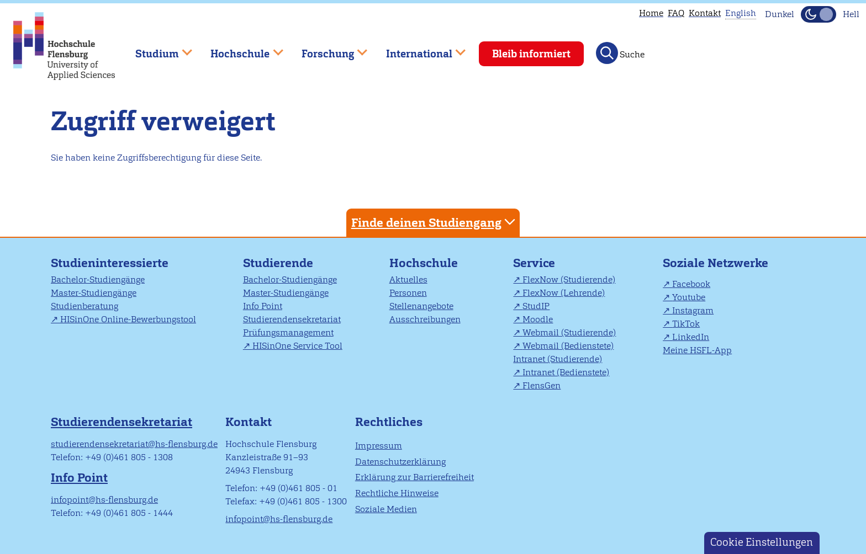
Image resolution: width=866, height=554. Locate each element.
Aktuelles (408, 279)
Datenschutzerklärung (400, 461)
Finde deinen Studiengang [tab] (434, 222)
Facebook (691, 284)
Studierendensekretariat (292, 319)
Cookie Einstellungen (761, 542)
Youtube (688, 297)
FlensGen (541, 385)
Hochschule (423, 263)
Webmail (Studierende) (569, 332)
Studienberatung (84, 306)
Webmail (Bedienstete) (568, 345)
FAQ (676, 13)
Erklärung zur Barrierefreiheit (414, 477)
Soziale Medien (386, 509)
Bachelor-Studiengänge (98, 279)
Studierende (278, 263)
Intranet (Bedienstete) (565, 372)
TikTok (686, 323)
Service (534, 263)
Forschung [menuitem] (326, 49)
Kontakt (705, 13)
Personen (408, 293)
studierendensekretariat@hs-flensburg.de (134, 444)
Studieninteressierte (109, 263)
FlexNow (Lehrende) (563, 293)
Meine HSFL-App (697, 350)
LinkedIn (690, 337)
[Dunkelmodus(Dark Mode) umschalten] (818, 14)
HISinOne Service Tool (297, 345)
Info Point (262, 306)
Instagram (693, 310)
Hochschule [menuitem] (239, 49)
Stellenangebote (421, 306)
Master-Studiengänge (93, 293)
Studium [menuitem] (155, 49)
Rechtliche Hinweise (397, 493)
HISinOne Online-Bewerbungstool (128, 319)
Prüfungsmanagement (288, 332)
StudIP (536, 306)
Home (651, 13)
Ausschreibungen (425, 319)
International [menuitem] (418, 49)
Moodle (537, 319)
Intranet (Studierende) (557, 359)
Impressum (378, 445)
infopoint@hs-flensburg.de (104, 499)
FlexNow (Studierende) (568, 279)
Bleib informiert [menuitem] (531, 54)
